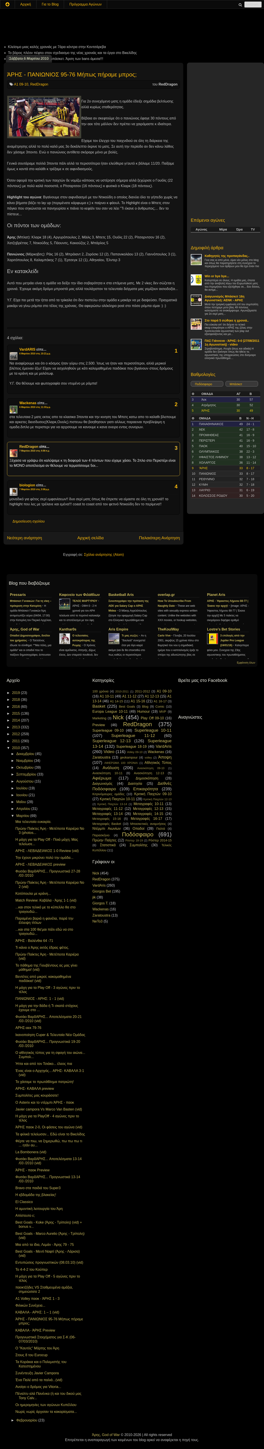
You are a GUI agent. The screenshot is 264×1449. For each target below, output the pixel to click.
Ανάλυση (111, 767)
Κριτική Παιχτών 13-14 (112, 804)
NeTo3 (97, 921)
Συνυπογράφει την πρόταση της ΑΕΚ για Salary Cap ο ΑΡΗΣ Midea (128, 605)
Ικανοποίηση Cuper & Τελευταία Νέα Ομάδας (50, 1035)
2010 (16, 748)
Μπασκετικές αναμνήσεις (148, 824)
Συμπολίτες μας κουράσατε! (37, 1095)
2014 (16, 720)
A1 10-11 (107, 696)
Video (109, 751)
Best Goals (127, 706)
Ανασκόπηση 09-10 (151, 768)
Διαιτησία (135, 783)
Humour (143, 711)
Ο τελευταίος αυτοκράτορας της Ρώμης (83, 640)
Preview (98, 725)
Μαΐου (21, 802)
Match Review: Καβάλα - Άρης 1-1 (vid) (45, 900)
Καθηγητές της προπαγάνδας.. (227, 256)
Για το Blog (50, 4)
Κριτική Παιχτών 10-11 (117, 799)
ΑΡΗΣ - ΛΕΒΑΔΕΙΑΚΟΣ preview (40, 864)
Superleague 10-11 (153, 730)
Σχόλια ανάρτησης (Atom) (104, 554)
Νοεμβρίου (25, 761)
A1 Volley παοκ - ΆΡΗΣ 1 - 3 (37, 1298)
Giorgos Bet (101, 891)
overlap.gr (166, 595)
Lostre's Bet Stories (223, 629)
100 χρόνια (100, 691)
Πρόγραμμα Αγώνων (85, 4)
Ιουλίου (22, 788)
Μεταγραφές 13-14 (107, 814)
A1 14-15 (116, 701)
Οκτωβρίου (25, 767)
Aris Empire (118, 629)
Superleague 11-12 (133, 735)
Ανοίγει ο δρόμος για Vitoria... (38, 1387)
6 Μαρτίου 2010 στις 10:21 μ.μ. (35, 353)
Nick (118, 717)
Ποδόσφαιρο (203, 384)
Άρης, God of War (24, 629)
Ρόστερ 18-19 (134, 840)
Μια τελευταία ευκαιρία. (33, 822)
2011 (16, 741)
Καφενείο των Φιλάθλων (79, 595)
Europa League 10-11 (110, 711)
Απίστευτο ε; (25, 1215)
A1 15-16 (138, 701)
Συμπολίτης (139, 845)
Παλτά (160, 828)
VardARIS (27, 349)
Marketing (99, 718)
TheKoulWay (168, 629)
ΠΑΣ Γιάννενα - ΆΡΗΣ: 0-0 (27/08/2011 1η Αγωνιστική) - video (232, 342)
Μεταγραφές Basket (106, 824)
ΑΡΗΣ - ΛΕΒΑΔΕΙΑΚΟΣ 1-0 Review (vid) (47, 851)
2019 (16, 693)
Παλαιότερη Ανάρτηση (159, 538)
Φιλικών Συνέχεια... (30, 1305)
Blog (145, 706)
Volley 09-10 (135, 752)
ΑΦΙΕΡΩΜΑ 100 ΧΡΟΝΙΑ (121, 762)
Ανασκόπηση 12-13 (149, 773)
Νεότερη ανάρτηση (24, 538)
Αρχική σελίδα (90, 538)
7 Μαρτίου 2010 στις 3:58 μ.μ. (34, 489)
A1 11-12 (129, 696)
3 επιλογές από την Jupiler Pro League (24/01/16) (232, 640)
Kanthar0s (67, 629)
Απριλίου (23, 809)
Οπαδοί (139, 828)
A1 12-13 (152, 696)
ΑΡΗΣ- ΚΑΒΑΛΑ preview (34, 1088)
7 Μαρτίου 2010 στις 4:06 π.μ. (34, 451)
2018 (16, 699)
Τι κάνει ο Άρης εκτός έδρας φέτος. (42, 947)
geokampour (129, 757)
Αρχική (25, 4)
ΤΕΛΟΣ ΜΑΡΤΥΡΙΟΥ (85, 601)
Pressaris (18, 595)
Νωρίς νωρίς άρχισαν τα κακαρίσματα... (46, 1412)
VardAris (164, 746)
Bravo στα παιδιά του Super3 (37, 1188)
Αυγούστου (25, 781)
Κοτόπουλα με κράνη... (33, 893)
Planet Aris (216, 595)
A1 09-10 (21, 84)
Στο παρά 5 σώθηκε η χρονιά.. (227, 320)
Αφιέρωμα (101, 778)
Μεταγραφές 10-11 (148, 804)
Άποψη (165, 757)
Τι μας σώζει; (130, 635)
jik (94, 897)
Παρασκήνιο (101, 835)
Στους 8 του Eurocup (31, 1355)
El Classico (24, 1202)
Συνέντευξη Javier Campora (37, 1373)
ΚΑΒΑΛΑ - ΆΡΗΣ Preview (35, 1330)
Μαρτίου (23, 816)
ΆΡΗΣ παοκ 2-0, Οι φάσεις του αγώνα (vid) (48, 1127)
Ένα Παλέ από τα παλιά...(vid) (38, 1380)
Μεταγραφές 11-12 (107, 809)
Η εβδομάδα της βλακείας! (35, 1195)
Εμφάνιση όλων (246, 662)
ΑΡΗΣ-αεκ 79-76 (28, 1028)
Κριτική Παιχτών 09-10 (153, 794)
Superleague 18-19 (131, 746)
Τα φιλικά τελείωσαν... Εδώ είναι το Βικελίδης (50, 1134)
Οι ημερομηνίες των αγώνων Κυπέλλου (45, 1405)
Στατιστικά (108, 845)
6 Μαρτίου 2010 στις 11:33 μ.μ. (35, 407)
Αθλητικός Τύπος (158, 762)
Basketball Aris (121, 595)
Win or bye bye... (217, 276)
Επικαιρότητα (145, 789)
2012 (16, 734)
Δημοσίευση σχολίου (29, 521)
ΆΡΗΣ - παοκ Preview (32, 1170)
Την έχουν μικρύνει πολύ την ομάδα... (44, 857)
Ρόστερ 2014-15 (160, 840)
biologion (27, 485)
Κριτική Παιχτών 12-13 (157, 799)
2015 (16, 713)
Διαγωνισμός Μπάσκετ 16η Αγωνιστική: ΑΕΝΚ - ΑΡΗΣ (224, 298)
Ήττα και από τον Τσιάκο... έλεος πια (43, 1064)
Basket (98, 706)
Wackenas (28, 403)
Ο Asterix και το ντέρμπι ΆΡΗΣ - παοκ (44, 1102)
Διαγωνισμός (102, 783)
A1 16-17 (160, 701)
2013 (16, 727)
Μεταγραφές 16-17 (146, 818)
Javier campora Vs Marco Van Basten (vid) (48, 1109)
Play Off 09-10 (152, 718)
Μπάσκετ (236, 384)
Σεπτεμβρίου (26, 774)
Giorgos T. (100, 903)
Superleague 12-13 (111, 740)
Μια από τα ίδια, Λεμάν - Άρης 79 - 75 (44, 1244)
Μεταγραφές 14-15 (148, 814)
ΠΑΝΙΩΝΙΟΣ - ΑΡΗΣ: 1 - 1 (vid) (39, 999)
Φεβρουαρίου (27, 1420)
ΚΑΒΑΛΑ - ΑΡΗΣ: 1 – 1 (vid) (37, 1312)
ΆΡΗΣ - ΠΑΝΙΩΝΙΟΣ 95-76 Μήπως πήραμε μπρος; (72, 74)
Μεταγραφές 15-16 (106, 818)
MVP (162, 711)
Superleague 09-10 (108, 730)
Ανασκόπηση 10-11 (107, 773)
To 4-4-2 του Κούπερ (31, 1269)
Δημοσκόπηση (147, 778)
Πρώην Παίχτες (104, 840)
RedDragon (39, 84)
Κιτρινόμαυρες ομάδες (108, 794)
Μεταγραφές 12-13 (148, 809)
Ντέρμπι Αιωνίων (106, 828)
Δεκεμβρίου (25, 754)
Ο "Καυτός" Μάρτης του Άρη (37, 1348)
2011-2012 (142, 691)
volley (148, 757)
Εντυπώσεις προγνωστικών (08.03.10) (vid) (49, 1262)
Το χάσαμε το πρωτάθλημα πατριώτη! (44, 1082)
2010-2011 (122, 691)
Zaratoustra (101, 757)
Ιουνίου (22, 795)
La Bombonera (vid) (30, 1152)
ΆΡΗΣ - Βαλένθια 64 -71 (34, 941)
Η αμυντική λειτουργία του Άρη (39, 1209)
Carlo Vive (164, 635)
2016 (16, 707)
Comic (159, 706)
